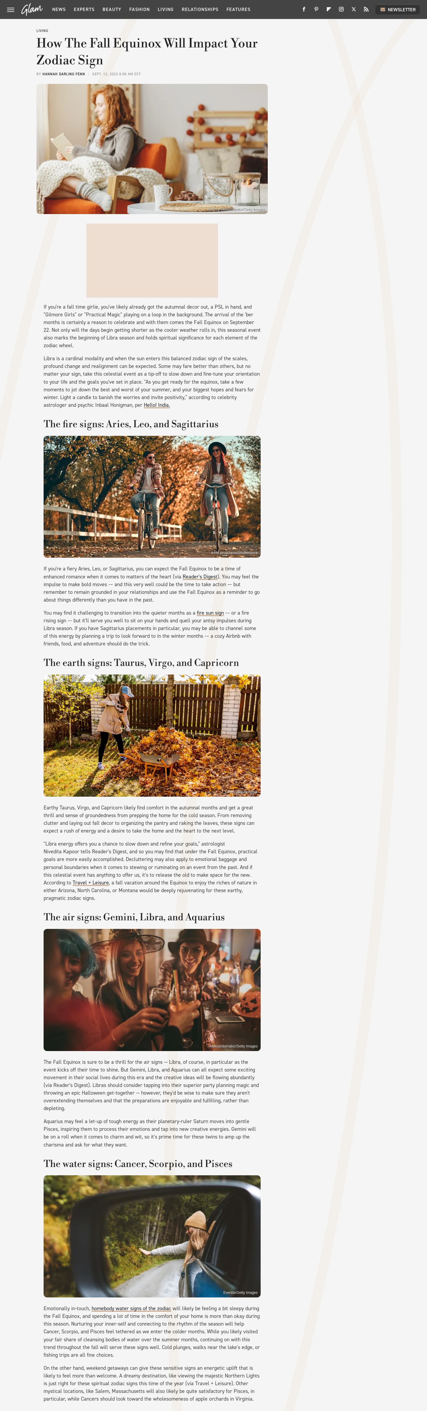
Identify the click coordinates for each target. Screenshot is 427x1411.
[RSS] (366, 11)
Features (239, 9)
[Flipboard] (329, 11)
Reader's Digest (200, 576)
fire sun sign (210, 612)
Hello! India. (157, 405)
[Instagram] (341, 11)
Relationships (200, 9)
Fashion (139, 9)
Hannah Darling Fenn (63, 74)
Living (166, 9)
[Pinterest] (316, 11)
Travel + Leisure (91, 882)
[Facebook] (304, 11)
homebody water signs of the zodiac (131, 1308)
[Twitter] (353, 11)
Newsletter (398, 9)
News (59, 9)
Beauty (112, 9)
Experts (84, 9)
